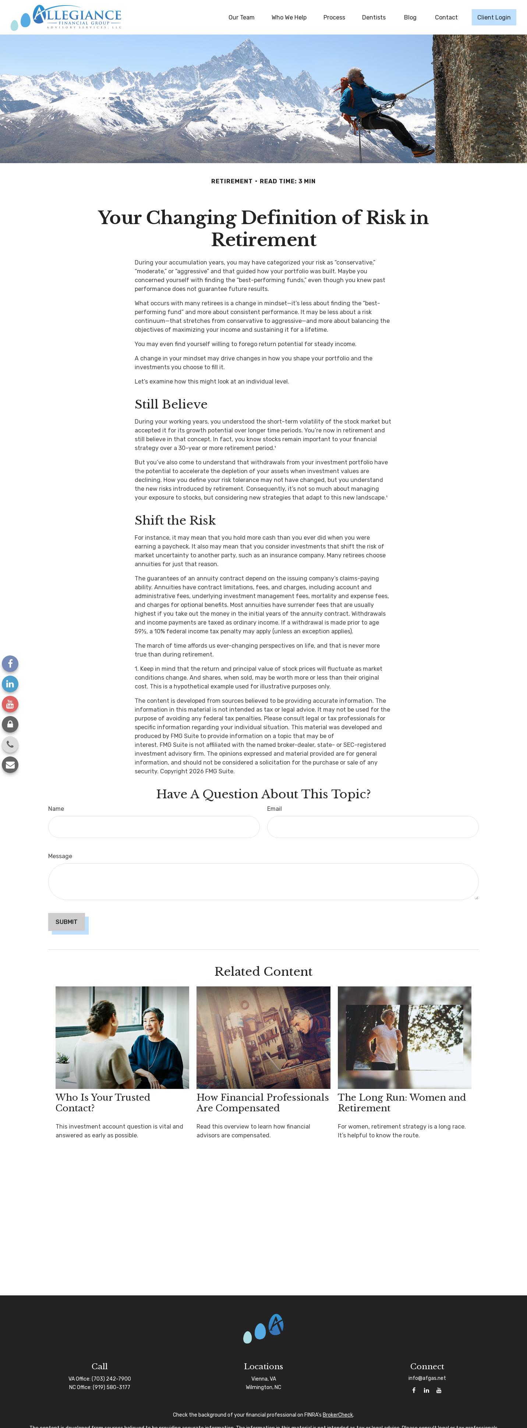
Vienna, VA (263, 1379)
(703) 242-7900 (111, 1379)
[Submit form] (66, 922)
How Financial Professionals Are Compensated (263, 1103)
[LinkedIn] (10, 684)
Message (60, 856)
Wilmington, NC (263, 1387)
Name (56, 808)
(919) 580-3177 (111, 1387)
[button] (242, 17)
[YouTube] (10, 704)
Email (274, 808)
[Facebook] (10, 663)
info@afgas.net (427, 1378)
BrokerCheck (338, 1415)
